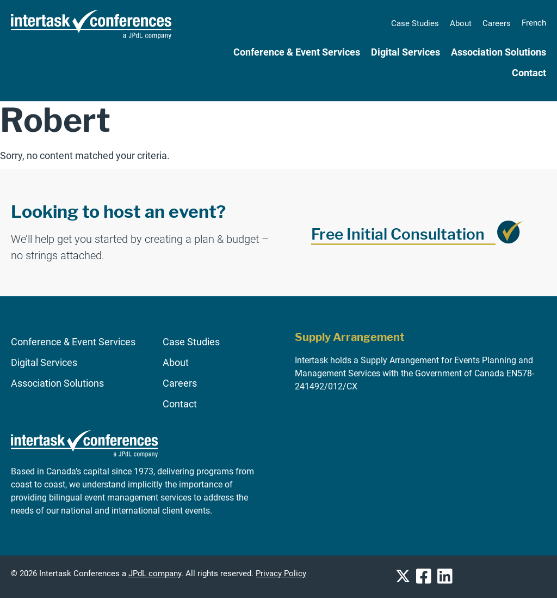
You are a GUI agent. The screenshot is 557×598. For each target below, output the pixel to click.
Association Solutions (498, 52)
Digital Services (405, 52)
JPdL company (154, 573)
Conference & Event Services (296, 52)
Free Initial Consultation (398, 234)
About (461, 23)
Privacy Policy (281, 573)
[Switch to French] (534, 22)
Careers (496, 23)
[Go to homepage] (84, 462)
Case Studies (415, 23)
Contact (529, 73)
